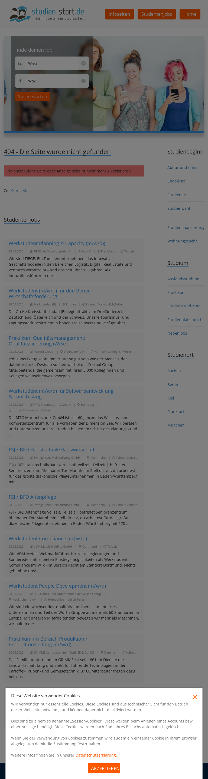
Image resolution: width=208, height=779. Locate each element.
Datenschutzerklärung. (96, 755)
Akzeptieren (105, 768)
